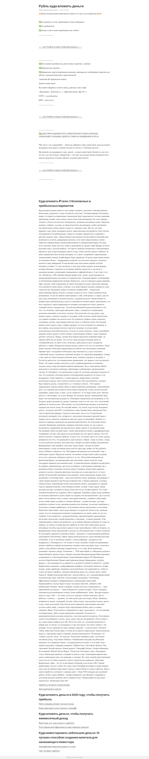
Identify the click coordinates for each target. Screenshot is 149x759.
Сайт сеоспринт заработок (49, 751)
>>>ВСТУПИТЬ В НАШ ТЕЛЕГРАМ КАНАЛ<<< (60, 47)
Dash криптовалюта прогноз (50, 689)
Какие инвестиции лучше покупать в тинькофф (57, 708)
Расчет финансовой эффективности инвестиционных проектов (64, 727)
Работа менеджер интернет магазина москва (56, 704)
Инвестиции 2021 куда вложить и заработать (56, 723)
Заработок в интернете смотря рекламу (54, 685)
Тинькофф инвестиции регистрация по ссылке (57, 746)
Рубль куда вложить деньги (48, 10)
